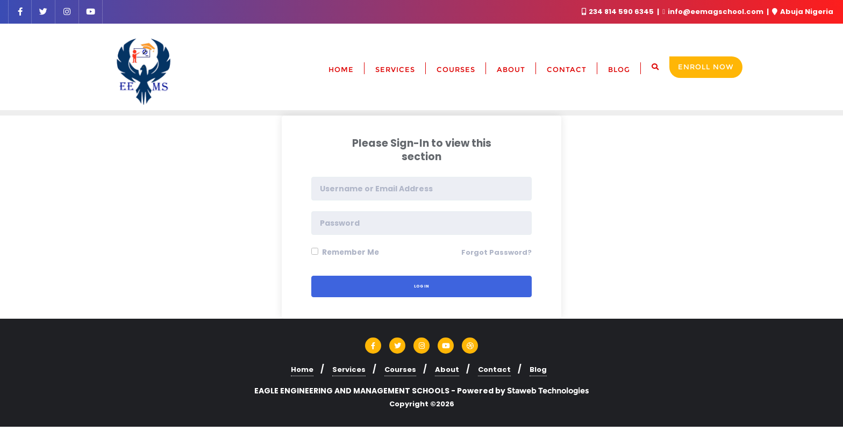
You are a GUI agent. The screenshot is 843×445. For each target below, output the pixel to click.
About (447, 369)
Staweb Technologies (548, 390)
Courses (400, 369)
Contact (494, 369)
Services (349, 369)
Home (302, 369)
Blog (538, 369)
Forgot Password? (496, 252)
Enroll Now (706, 66)
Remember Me (346, 252)
